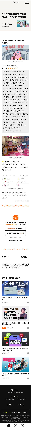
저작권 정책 (18, 412)
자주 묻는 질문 (10, 405)
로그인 (27, 2)
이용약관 (13, 412)
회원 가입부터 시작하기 (15, 240)
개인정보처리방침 (7, 412)
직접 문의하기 (20, 405)
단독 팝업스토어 (7, 122)
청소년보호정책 (24, 412)
